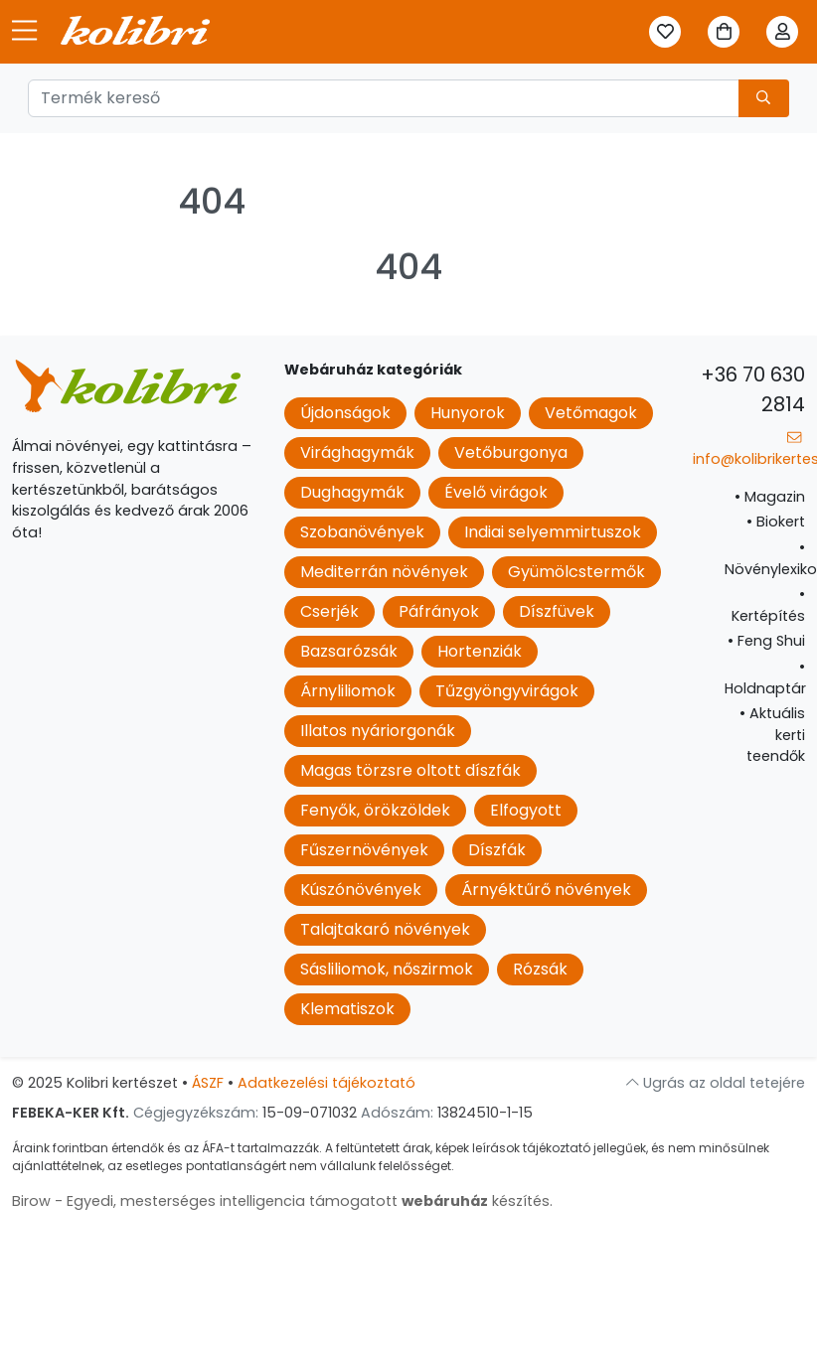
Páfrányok (439, 611)
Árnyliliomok (348, 690)
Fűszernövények (364, 849)
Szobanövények (362, 532)
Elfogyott (526, 810)
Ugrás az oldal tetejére (715, 1083)
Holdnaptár (765, 677)
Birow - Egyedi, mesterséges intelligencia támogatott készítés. (282, 1201)
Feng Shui (766, 641)
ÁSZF (208, 1083)
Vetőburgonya (511, 452)
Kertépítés (768, 605)
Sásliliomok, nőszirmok (386, 969)
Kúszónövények (360, 889)
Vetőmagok (591, 412)
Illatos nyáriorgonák (377, 730)
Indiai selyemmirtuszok (552, 532)
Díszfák (497, 849)
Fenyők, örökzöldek (375, 810)
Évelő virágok (496, 492)
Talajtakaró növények (385, 929)
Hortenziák (479, 651)
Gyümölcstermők (576, 571)
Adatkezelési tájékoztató (326, 1083)
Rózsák (540, 969)
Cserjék (329, 611)
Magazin (770, 497)
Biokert (775, 521)
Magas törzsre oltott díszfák (410, 770)
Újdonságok (345, 412)
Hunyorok (467, 412)
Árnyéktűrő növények (546, 889)
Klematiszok (347, 1008)
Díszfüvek (556, 611)
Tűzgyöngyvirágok (506, 690)
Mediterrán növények (384, 571)
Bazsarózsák (349, 651)
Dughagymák (352, 492)
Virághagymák (357, 452)
